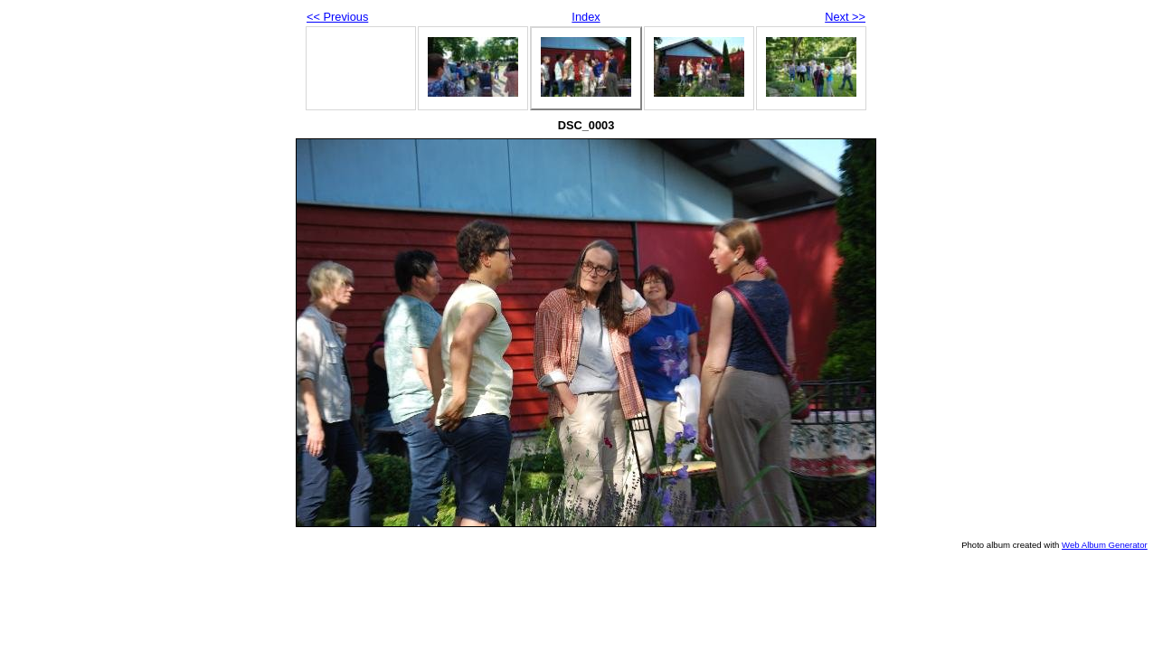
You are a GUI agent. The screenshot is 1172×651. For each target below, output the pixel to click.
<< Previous (337, 17)
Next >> (845, 17)
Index (586, 17)
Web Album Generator (1105, 545)
